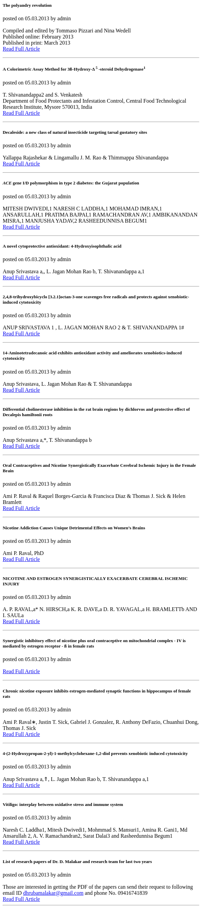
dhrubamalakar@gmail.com (53, 893)
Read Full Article (21, 49)
